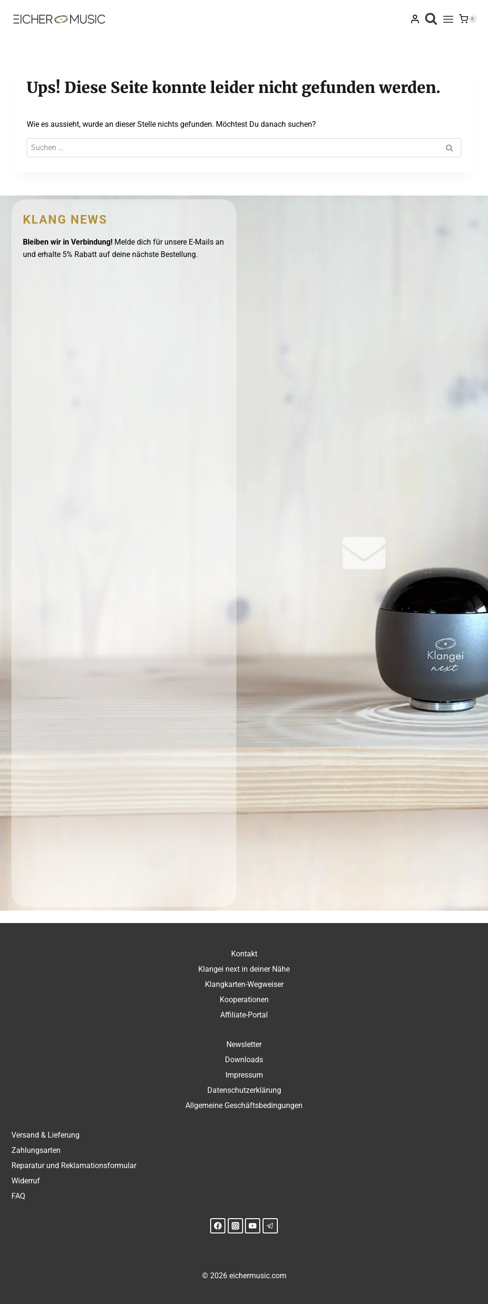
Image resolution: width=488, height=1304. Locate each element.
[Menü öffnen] (448, 19)
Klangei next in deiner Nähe (244, 969)
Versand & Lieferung (45, 1135)
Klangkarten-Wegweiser (244, 984)
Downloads (244, 1059)
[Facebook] (217, 1225)
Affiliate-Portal (244, 1014)
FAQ (18, 1196)
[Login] (415, 19)
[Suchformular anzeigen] (431, 19)
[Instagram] (235, 1225)
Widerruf (25, 1180)
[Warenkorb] (468, 18)
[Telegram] (270, 1225)
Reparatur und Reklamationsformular (73, 1165)
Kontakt (244, 953)
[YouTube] (252, 1225)
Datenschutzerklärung (244, 1090)
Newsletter (244, 1044)
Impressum (244, 1074)
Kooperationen (244, 999)
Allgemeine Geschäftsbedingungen (244, 1105)
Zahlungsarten (36, 1150)
